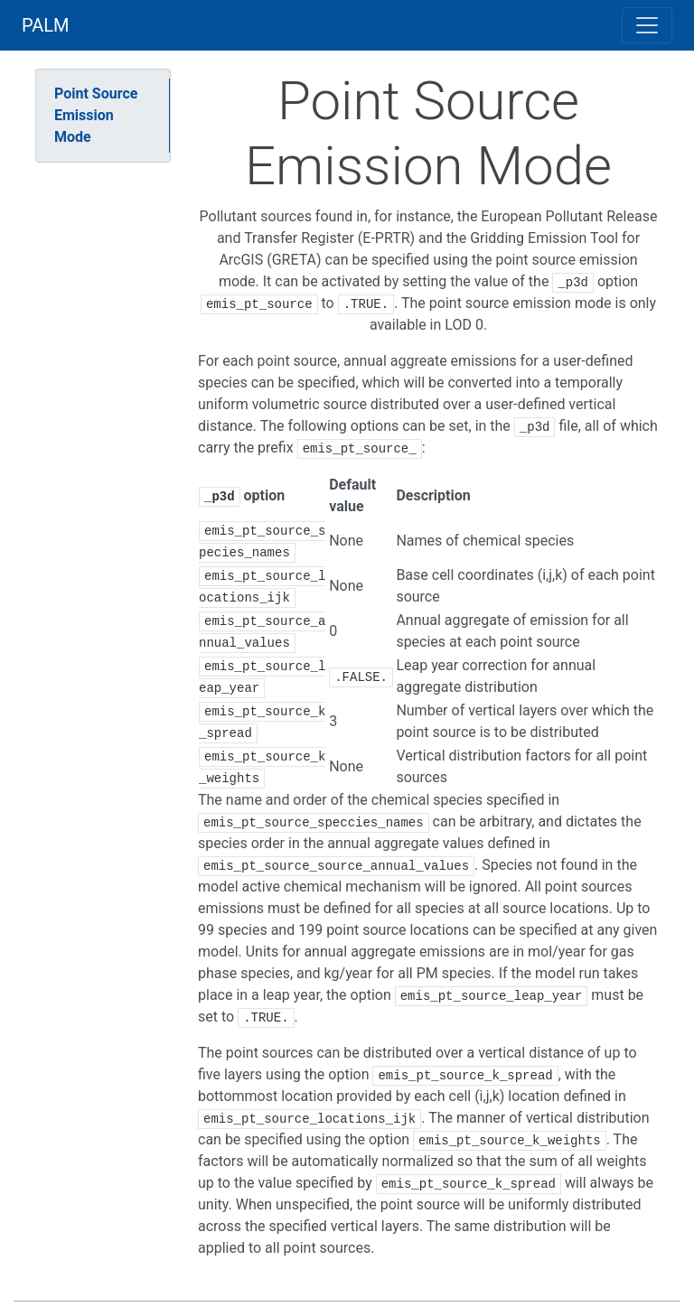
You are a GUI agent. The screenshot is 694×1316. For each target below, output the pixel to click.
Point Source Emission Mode (95, 115)
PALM (46, 25)
